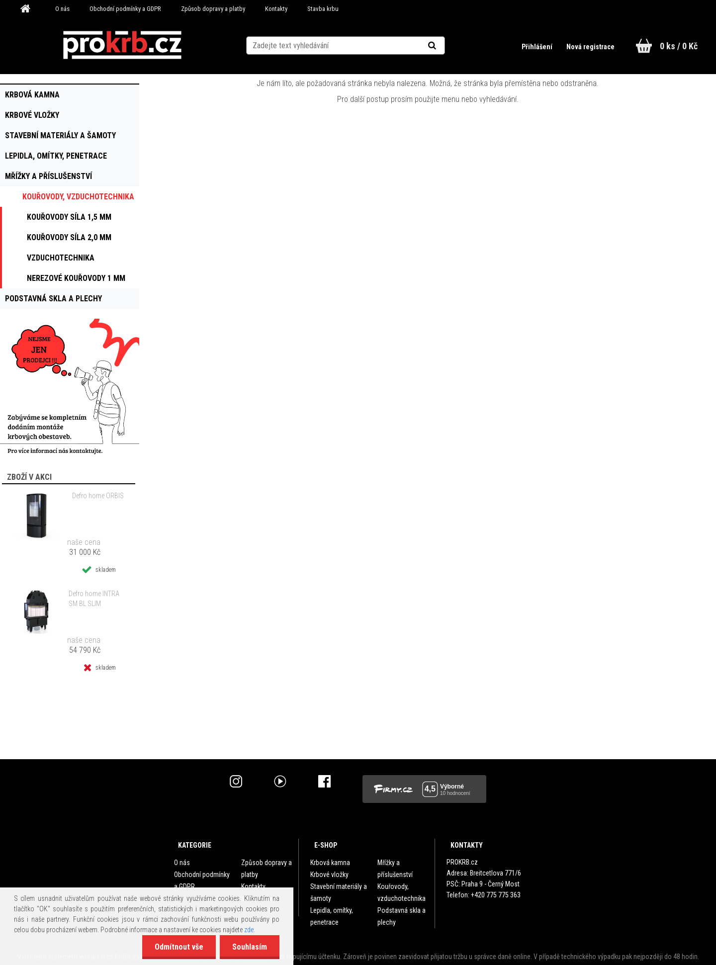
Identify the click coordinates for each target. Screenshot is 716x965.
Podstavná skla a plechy (401, 916)
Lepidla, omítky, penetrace (331, 916)
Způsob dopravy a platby (213, 8)
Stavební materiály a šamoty (338, 892)
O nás (62, 8)
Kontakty (276, 8)
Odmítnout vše (179, 947)
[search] (444, 45)
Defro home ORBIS (98, 496)
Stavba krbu (323, 8)
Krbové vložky (329, 874)
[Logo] (122, 45)
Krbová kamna (330, 863)
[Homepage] (28, 9)
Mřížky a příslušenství (395, 868)
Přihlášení (538, 47)
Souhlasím (249, 947)
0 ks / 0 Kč (679, 46)
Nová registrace (590, 47)
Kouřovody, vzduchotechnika (401, 892)
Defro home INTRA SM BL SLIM (94, 599)
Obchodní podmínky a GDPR (125, 8)
